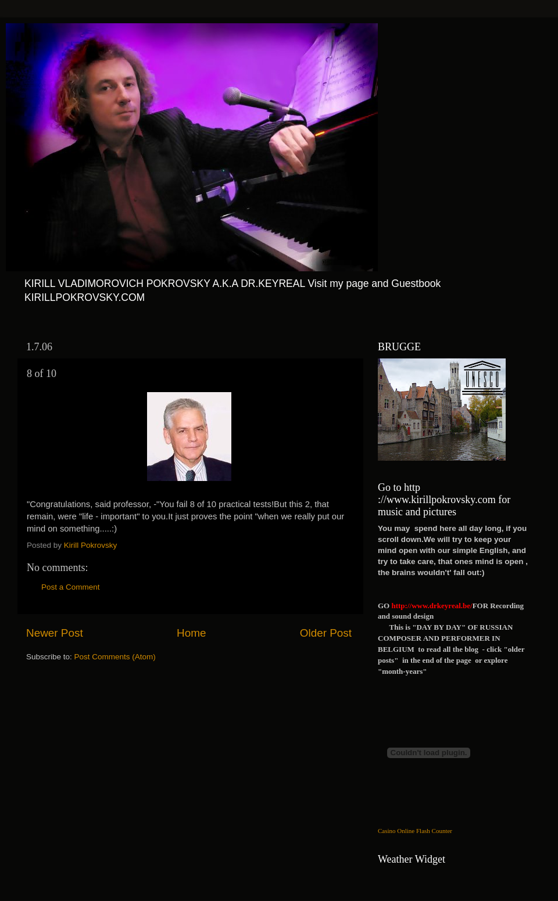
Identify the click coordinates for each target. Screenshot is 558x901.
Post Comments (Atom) (115, 656)
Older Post (326, 633)
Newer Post (54, 633)
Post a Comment (70, 587)
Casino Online (396, 830)
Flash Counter (434, 830)
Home (191, 633)
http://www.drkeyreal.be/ (431, 605)
